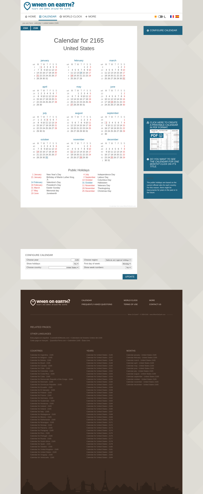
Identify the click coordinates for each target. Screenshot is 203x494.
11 (72, 152)
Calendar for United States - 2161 (99, 395)
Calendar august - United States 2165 (141, 374)
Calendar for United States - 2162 (99, 398)
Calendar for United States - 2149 (99, 363)
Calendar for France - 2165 (40, 395)
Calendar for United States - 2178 (99, 441)
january (45, 60)
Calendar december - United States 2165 (142, 385)
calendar (37, 23)
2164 (25, 28)
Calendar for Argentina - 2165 (41, 355)
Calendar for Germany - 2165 (41, 398)
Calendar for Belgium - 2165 (41, 358)
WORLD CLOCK (71, 16)
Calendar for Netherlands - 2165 (42, 420)
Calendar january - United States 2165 (141, 355)
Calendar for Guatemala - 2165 (42, 401)
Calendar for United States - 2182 (99, 452)
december (112, 139)
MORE (90, 16)
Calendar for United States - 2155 (99, 379)
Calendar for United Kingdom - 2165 (44, 449)
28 (81, 157)
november (78, 139)
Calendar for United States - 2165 (43, 452)
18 (72, 76)
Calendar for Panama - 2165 (41, 428)
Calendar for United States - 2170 (99, 420)
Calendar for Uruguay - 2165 (41, 455)
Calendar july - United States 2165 (139, 371)
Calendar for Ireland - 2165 (40, 409)
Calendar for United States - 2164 (99, 404)
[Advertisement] (135, 6)
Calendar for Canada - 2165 (41, 366)
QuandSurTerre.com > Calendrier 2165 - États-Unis (70, 341)
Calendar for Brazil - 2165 (40, 363)
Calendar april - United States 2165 (140, 363)
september (113, 113)
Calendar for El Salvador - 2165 (42, 390)
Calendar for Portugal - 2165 (41, 436)
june (113, 86)
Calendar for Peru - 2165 (40, 433)
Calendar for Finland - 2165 (41, 393)
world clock (131, 300)
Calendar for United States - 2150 (99, 366)
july (45, 113)
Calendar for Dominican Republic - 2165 (46, 385)
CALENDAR (47, 16)
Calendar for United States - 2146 (99, 355)
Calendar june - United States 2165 (140, 368)
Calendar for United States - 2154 (99, 376)
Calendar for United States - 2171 (99, 422)
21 (38, 76)
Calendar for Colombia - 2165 (41, 371)
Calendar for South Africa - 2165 (42, 441)
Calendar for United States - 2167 (99, 412)
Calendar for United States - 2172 (99, 425)
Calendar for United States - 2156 (99, 382)
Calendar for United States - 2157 (99, 385)
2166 (35, 28)
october (45, 139)
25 (112, 157)
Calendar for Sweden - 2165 (41, 447)
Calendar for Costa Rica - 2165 (42, 374)
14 (81, 73)
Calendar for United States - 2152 (99, 371)
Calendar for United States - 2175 (99, 433)
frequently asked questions (97, 304)
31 (124, 78)
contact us (155, 304)
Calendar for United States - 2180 (99, 447)
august (79, 113)
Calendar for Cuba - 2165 (40, 376)
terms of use (131, 304)
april (44, 86)
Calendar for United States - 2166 (99, 409)
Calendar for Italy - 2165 (39, 412)
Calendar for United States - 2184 (99, 457)
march (112, 60)
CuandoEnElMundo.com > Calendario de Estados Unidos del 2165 (76, 338)
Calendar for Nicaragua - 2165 (42, 422)
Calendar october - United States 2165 (141, 379)
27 (72, 105)
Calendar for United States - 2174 (99, 430)
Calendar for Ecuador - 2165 (41, 387)
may (79, 86)
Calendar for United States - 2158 (99, 387)
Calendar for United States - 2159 (99, 390)
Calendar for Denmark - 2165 (41, 382)
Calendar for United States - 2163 (99, 401)
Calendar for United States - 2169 (99, 417)
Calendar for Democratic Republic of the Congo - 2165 (51, 379)
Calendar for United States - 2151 (99, 368)
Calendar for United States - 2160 (99, 393)
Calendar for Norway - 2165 (41, 425)
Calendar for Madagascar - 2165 (43, 414)
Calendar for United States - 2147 (99, 358)
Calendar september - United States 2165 (142, 376)
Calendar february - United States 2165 (141, 358)
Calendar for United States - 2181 (99, 449)
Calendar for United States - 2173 (99, 428)
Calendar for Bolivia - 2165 (40, 360)
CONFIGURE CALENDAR (163, 30)
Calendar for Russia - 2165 (40, 439)
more (152, 300)
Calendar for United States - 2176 (99, 436)
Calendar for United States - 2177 (99, 439)
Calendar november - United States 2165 (142, 382)
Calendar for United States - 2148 (99, 360)
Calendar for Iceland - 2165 (41, 406)
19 (112, 102)
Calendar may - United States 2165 (140, 366)
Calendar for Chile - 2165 (40, 368)
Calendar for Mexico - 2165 (41, 417)
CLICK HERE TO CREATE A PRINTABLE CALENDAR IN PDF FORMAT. (164, 125)
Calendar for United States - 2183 (99, 455)
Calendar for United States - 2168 (99, 414)
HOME (30, 16)
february (78, 60)
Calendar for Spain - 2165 (40, 444)
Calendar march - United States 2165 (140, 360)
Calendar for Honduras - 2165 (42, 404)
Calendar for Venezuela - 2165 (42, 457)
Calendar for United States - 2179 (99, 444)
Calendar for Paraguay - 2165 (41, 430)
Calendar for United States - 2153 (99, 374)
